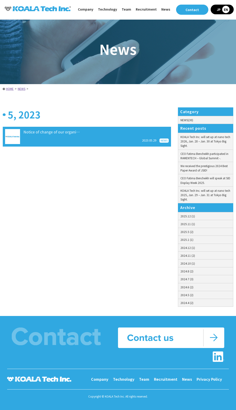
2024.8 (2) (186, 271)
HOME (10, 89)
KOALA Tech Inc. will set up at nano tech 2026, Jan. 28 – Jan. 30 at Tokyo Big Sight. (205, 141)
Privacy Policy (209, 379)
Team (126, 9)
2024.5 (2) (186, 295)
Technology (123, 379)
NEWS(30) (186, 120)
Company (99, 379)
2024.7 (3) (186, 279)
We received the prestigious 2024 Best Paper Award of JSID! (204, 168)
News (165, 9)
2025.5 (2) (186, 232)
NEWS (21, 89)
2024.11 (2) (187, 255)
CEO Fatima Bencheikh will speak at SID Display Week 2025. (205, 180)
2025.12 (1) (187, 216)
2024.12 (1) (187, 248)
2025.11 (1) (187, 224)
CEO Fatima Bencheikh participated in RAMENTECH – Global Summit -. (204, 156)
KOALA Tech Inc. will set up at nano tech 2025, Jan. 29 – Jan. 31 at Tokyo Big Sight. (205, 195)
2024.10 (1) (187, 263)
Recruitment (165, 379)
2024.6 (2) (186, 287)
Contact (192, 9)
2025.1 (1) (186, 240)
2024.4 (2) (186, 303)
